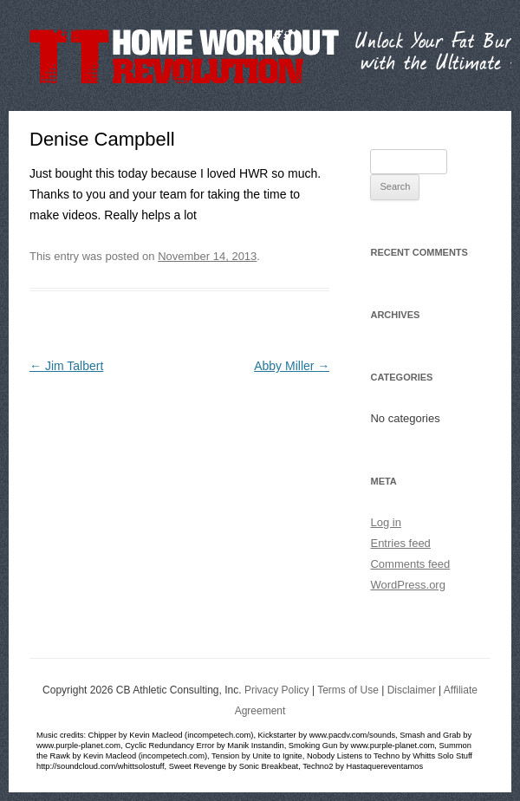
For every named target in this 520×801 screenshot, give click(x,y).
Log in (385, 522)
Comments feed (410, 563)
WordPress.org (407, 584)
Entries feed (400, 543)
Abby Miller (291, 366)
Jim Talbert (66, 366)
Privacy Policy (276, 690)
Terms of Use (348, 690)
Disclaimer (411, 690)
